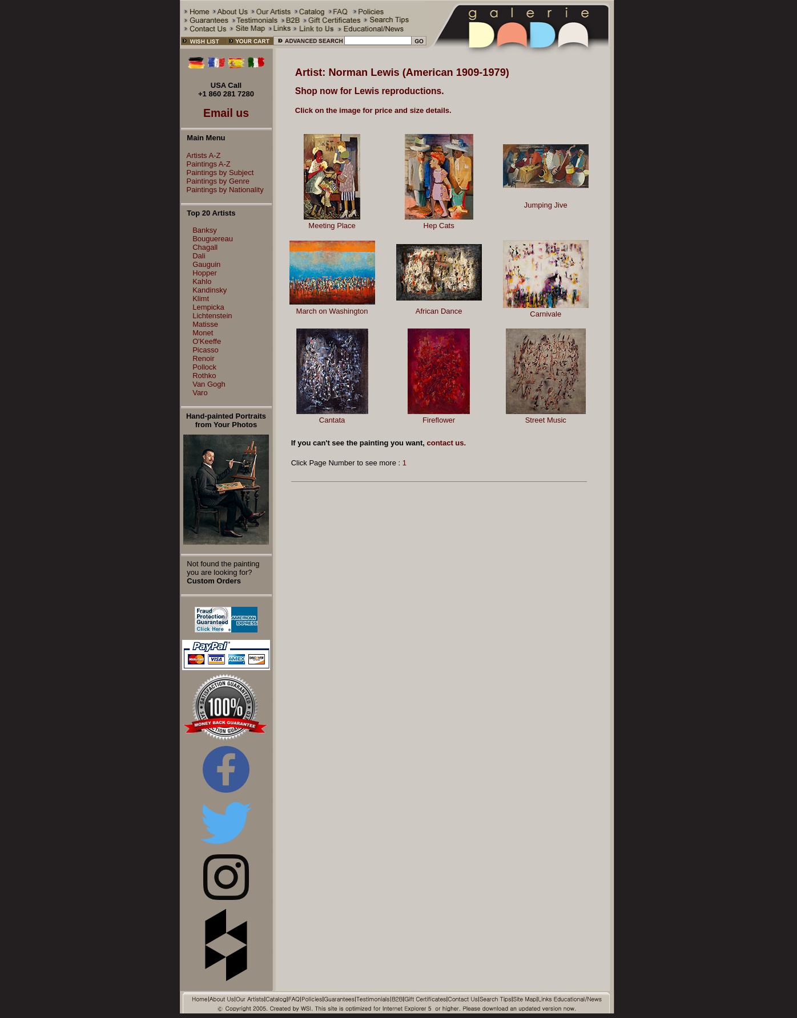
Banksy (204, 230)
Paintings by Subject (217, 172)
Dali (198, 256)
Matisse (205, 324)
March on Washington (332, 311)
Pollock (204, 367)
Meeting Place (331, 225)
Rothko (204, 375)
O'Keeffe (206, 341)
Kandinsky (209, 290)
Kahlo (201, 281)
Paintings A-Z (206, 164)
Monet (202, 332)
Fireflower (438, 420)
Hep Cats (439, 225)
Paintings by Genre (215, 181)
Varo (200, 392)
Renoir (203, 358)
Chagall (205, 247)
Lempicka (208, 307)
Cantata (332, 420)
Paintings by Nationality (222, 189)
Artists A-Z (201, 155)
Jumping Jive (545, 205)
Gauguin (206, 264)
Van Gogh (209, 384)
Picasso (205, 350)
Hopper (204, 273)
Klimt (200, 298)
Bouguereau (212, 238)
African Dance (439, 311)
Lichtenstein (212, 315)
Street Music (545, 420)
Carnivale (545, 314)
